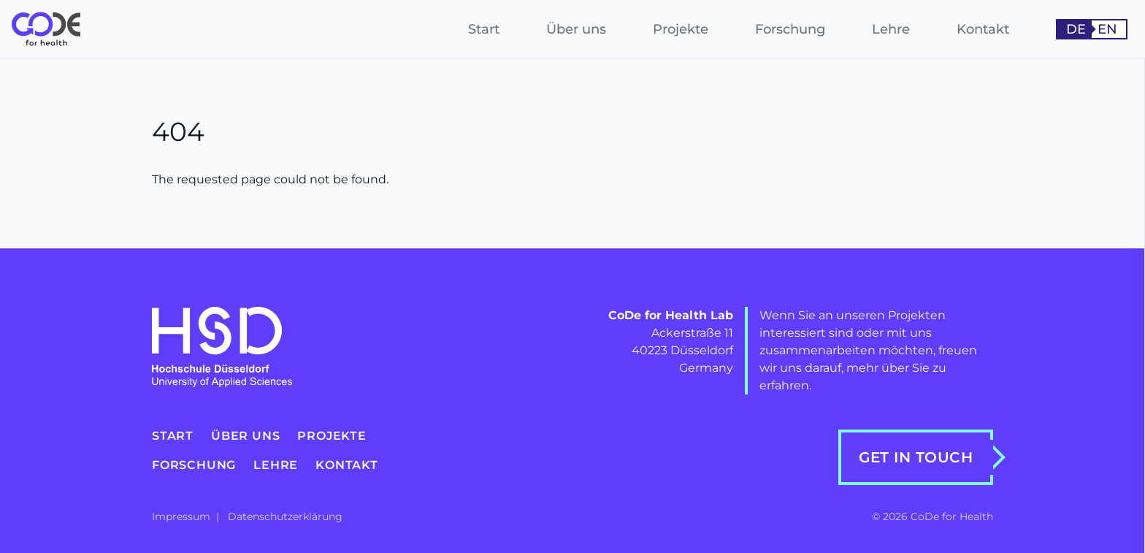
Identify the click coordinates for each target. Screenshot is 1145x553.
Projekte (680, 29)
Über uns (576, 29)
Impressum (182, 516)
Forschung (790, 29)
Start (483, 29)
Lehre (891, 29)
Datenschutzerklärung (285, 516)
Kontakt (983, 29)
